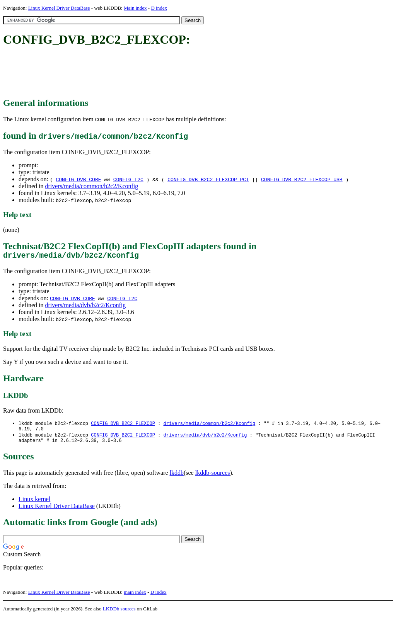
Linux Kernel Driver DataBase (59, 8)
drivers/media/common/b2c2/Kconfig (91, 186)
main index (135, 597)
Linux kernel (34, 504)
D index (159, 8)
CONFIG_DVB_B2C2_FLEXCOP (123, 425)
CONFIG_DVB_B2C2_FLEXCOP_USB (302, 179)
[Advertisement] (144, 72)
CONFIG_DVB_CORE (78, 179)
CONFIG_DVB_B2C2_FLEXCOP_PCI (208, 179)
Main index (135, 8)
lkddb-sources (212, 477)
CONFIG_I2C (128, 179)
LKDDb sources (119, 614)
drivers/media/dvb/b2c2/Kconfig (85, 307)
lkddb (177, 477)
